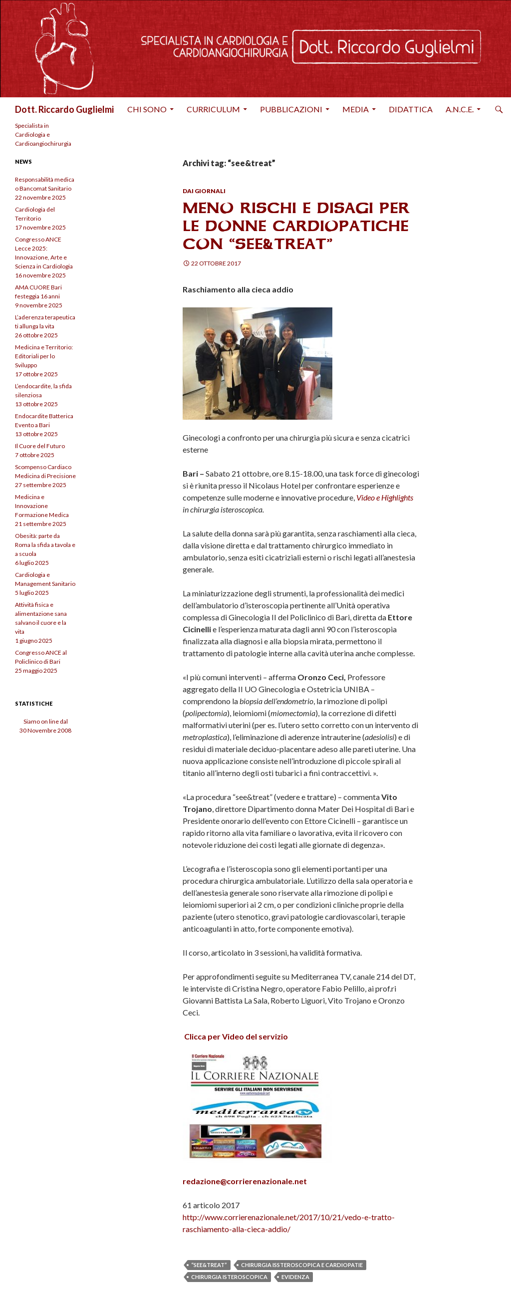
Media (355, 109)
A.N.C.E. (460, 109)
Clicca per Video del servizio (236, 1036)
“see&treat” (209, 1265)
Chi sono (147, 109)
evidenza (295, 1277)
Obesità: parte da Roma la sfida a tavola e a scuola (45, 544)
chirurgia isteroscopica (229, 1277)
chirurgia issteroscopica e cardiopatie (302, 1265)
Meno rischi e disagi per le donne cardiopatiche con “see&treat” (296, 226)
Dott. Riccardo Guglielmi (64, 109)
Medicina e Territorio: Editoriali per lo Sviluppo (44, 356)
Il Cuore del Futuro (40, 446)
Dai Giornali (204, 191)
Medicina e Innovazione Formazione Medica (42, 505)
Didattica (411, 109)
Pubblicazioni (291, 109)
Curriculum (213, 109)
